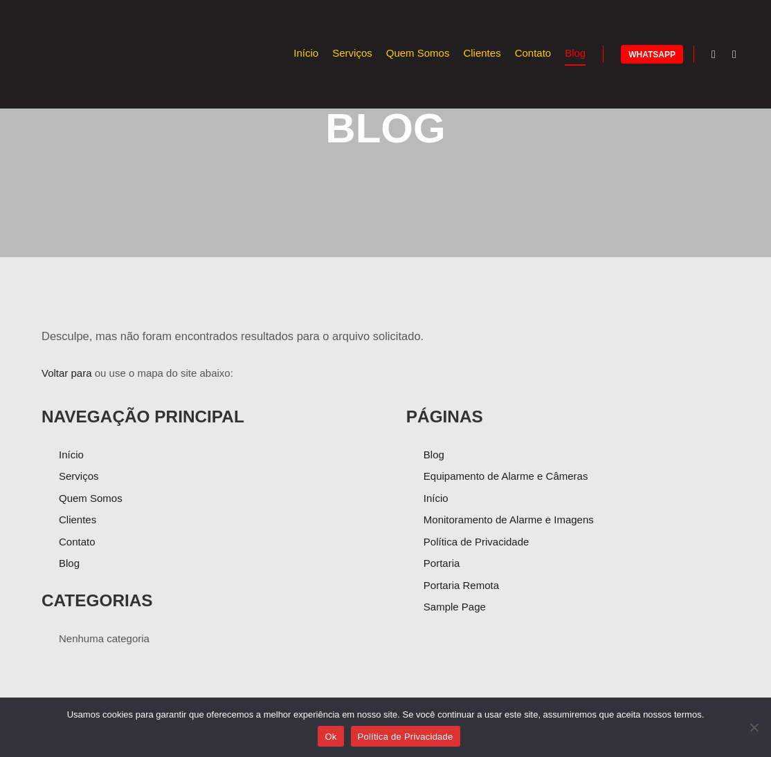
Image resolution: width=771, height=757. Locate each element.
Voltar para (67, 373)
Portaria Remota (461, 585)
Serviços (79, 476)
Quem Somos (91, 498)
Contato (77, 542)
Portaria (442, 563)
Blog (69, 563)
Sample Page (455, 607)
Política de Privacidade (476, 542)
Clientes (77, 519)
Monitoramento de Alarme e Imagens (509, 519)
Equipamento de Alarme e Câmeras (506, 476)
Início (71, 454)
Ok (330, 736)
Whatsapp (651, 54)
